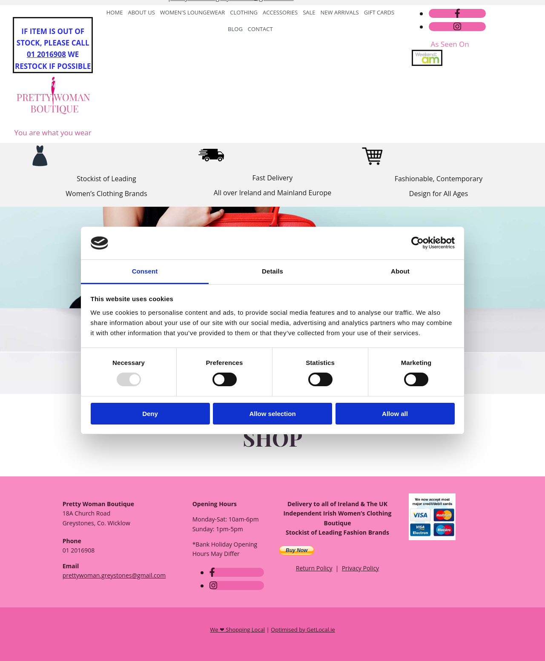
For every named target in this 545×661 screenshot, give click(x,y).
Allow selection (272, 413)
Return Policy (314, 568)
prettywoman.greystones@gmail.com (231, 26)
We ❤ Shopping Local (237, 629)
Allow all (395, 413)
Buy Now (296, 550)
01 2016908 (46, 54)
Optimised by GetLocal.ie (303, 629)
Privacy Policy (360, 568)
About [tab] (400, 271)
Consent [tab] (145, 271)
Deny (150, 413)
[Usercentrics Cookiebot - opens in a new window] (417, 242)
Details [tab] (272, 271)
